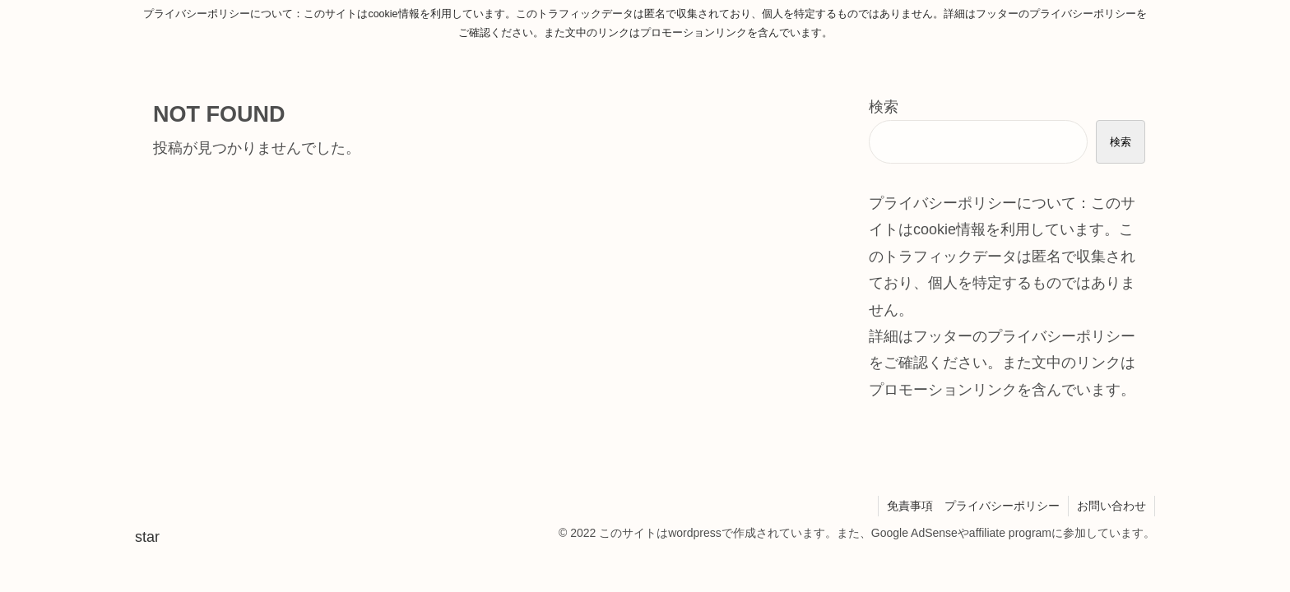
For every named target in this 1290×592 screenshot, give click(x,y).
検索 (883, 107)
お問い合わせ (1111, 505)
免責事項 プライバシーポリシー (973, 505)
